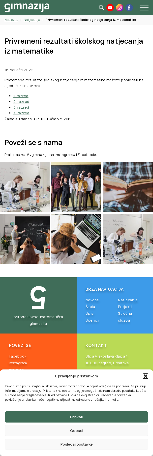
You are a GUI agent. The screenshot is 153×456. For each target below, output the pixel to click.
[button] (145, 376)
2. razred (21, 101)
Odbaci (76, 430)
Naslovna (11, 20)
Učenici (92, 320)
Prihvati (76, 417)
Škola (90, 306)
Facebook (17, 356)
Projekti (125, 306)
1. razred (21, 95)
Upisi (90, 313)
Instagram (18, 363)
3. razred (21, 107)
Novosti (92, 300)
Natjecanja (32, 20)
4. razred (21, 113)
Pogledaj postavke (77, 444)
